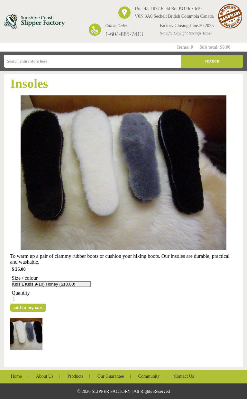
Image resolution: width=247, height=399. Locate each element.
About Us (44, 376)
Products (75, 376)
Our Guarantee (110, 376)
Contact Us (184, 376)
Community (149, 376)
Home (16, 376)
